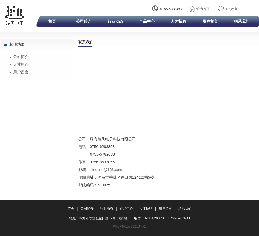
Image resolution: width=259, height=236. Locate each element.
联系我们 (241, 21)
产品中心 (147, 21)
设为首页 (203, 9)
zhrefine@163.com (106, 169)
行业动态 (115, 21)
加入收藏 (231, 9)
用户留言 (210, 21)
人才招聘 (178, 21)
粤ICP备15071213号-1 (129, 226)
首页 (52, 21)
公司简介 (83, 21)
